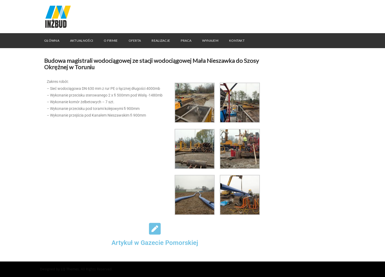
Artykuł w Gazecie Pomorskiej (154, 243)
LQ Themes (70, 269)
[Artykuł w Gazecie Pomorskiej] (154, 228)
